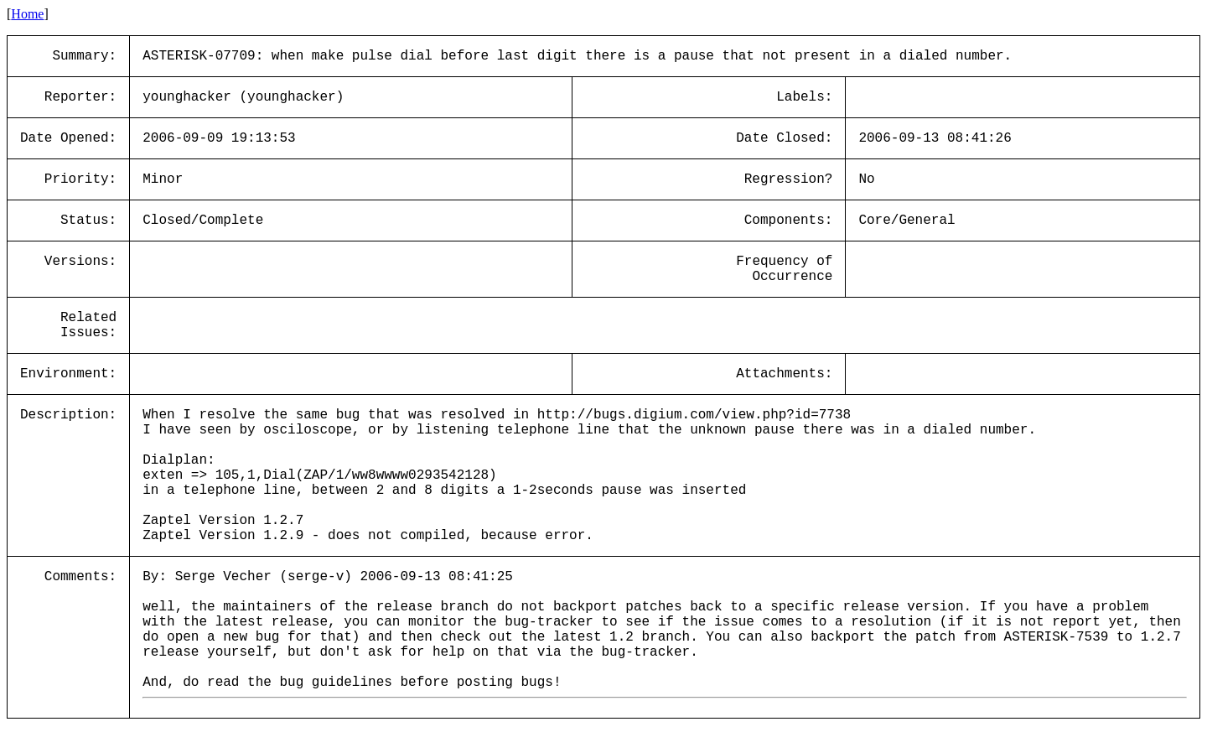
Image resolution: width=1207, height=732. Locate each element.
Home (27, 14)
